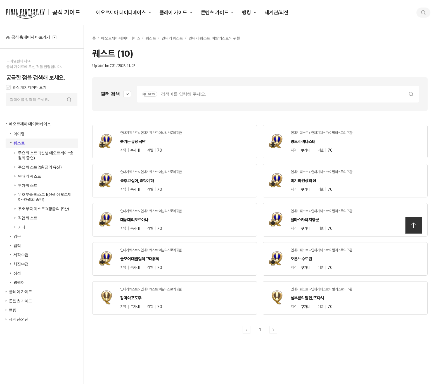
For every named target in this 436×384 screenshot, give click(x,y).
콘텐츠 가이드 (215, 12)
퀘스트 (19, 143)
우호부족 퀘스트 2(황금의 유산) (43, 209)
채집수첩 (20, 264)
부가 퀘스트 (27, 185)
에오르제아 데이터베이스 (121, 12)
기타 (21, 227)
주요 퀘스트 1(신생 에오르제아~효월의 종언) (45, 155)
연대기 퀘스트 (29, 176)
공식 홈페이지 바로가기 (30, 37)
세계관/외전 (276, 12)
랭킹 (246, 12)
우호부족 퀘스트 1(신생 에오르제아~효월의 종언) (45, 197)
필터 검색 (110, 94)
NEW (151, 94)
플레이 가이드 (173, 12)
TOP (413, 225)
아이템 (19, 134)
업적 (17, 246)
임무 (17, 236)
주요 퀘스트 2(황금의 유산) (39, 167)
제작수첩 (20, 255)
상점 (17, 273)
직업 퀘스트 (27, 218)
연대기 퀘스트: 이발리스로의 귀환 (214, 38)
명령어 (19, 282)
